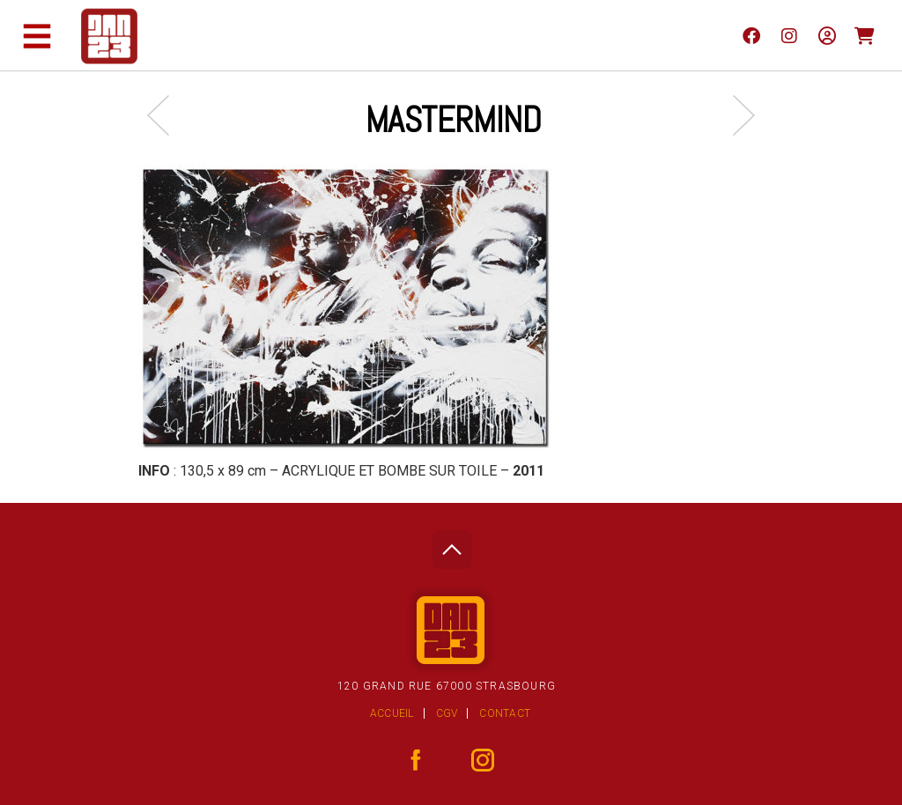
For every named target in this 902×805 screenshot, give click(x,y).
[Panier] (865, 35)
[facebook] (751, 35)
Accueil (392, 713)
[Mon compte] (827, 35)
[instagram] (789, 35)
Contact (504, 713)
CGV (447, 713)
